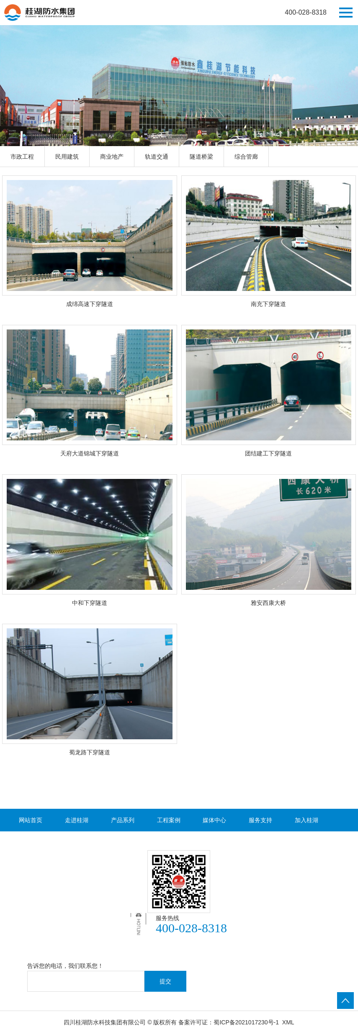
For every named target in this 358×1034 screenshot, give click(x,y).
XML (288, 1022)
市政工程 (22, 156)
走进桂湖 (76, 820)
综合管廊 (246, 156)
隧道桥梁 (201, 156)
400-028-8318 (306, 12)
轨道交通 (156, 156)
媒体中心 (214, 820)
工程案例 (168, 820)
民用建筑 (67, 156)
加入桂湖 (306, 820)
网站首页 (30, 820)
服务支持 (260, 820)
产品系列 (122, 820)
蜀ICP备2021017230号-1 (246, 1022)
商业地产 (112, 156)
